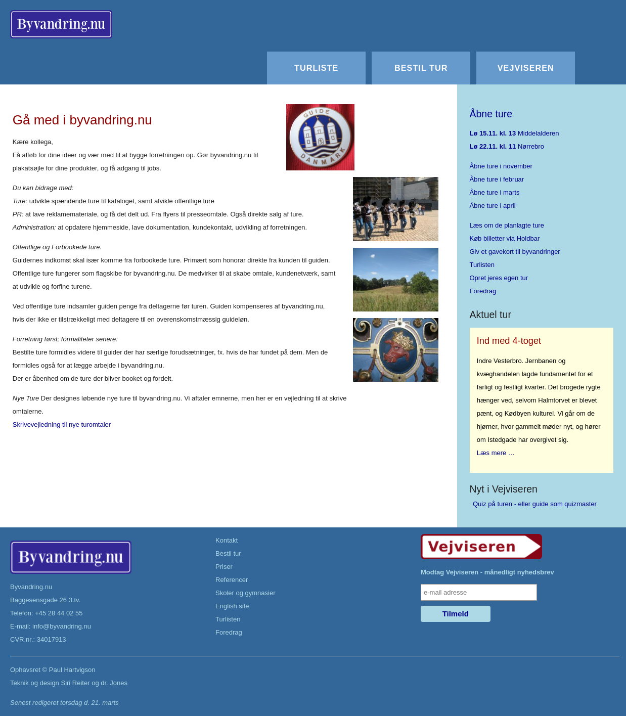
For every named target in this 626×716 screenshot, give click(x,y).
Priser (224, 566)
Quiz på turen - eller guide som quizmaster (535, 504)
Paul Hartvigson (72, 670)
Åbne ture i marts (495, 192)
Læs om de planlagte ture (507, 225)
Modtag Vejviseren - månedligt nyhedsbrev (487, 572)
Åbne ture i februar (497, 179)
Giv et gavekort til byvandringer (515, 251)
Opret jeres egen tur (499, 278)
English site (232, 606)
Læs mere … (496, 453)
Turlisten (482, 264)
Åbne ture (491, 113)
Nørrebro (507, 146)
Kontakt (226, 540)
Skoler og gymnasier (245, 593)
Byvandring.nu (31, 587)
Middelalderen (514, 133)
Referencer (231, 580)
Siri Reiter (75, 683)
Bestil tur (421, 67)
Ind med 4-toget (509, 341)
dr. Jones (114, 683)
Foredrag (483, 291)
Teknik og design (34, 683)
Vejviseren (526, 67)
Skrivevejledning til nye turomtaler (62, 424)
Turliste (316, 67)
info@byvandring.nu (61, 626)
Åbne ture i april (493, 205)
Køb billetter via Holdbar (505, 238)
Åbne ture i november (501, 166)
